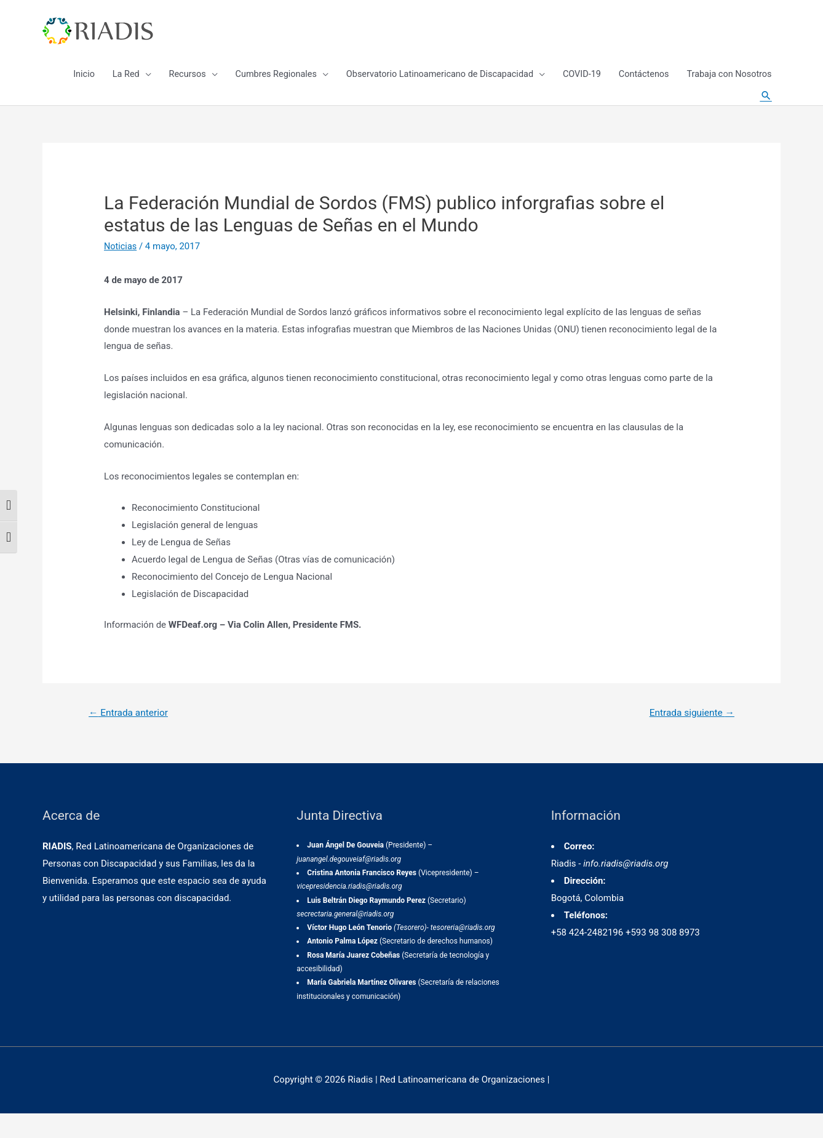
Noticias (121, 270)
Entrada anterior (130, 737)
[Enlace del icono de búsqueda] (765, 111)
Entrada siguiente (690, 737)
